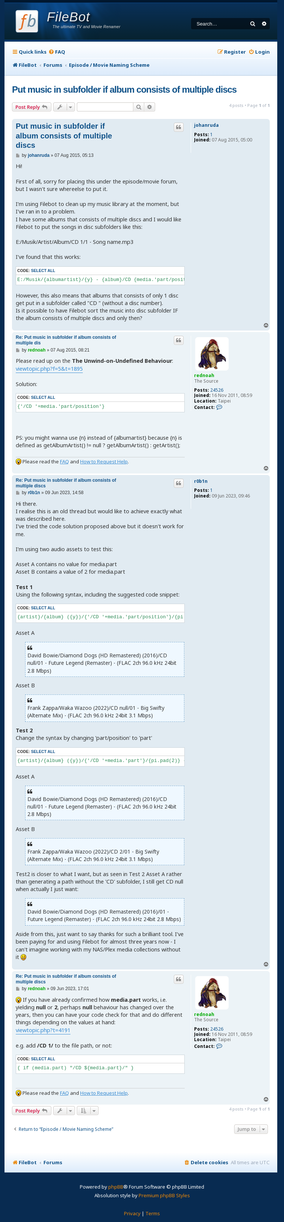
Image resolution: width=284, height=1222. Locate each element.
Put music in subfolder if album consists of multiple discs (124, 89)
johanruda (206, 125)
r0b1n (201, 481)
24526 (216, 390)
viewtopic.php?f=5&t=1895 (49, 368)
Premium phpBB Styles (164, 1195)
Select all (43, 270)
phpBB (115, 1186)
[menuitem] (56, 52)
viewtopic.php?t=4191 (43, 1030)
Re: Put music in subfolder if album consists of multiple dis (66, 340)
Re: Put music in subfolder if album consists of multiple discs (66, 483)
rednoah (204, 375)
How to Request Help (104, 461)
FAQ (64, 461)
